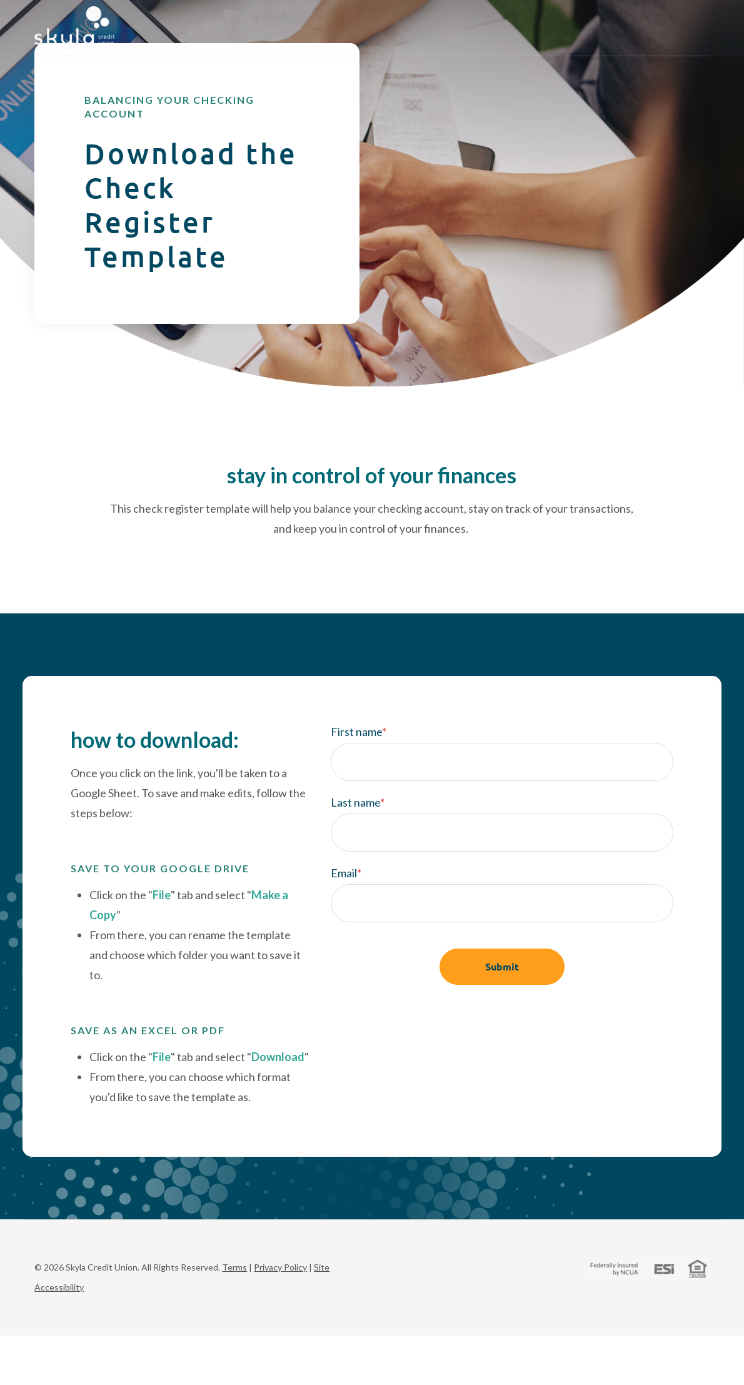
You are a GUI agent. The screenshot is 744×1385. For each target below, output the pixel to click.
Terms (234, 1305)
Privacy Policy (280, 1305)
